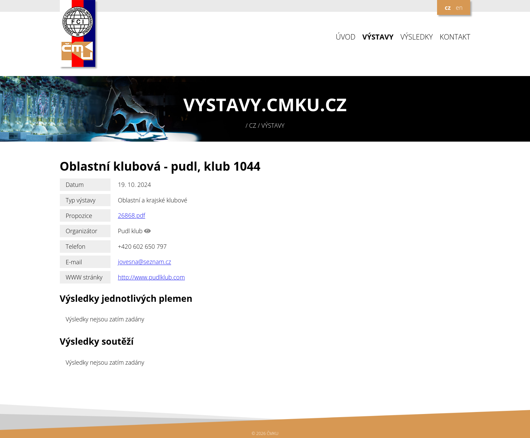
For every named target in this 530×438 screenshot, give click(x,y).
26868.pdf (131, 216)
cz (448, 7)
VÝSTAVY (377, 37)
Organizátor (81, 231)
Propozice (79, 216)
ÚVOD (345, 37)
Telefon (76, 246)
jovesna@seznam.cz (144, 262)
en (459, 7)
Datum (75, 184)
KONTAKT (455, 37)
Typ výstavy (80, 200)
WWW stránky (84, 277)
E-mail (74, 262)
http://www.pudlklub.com (151, 277)
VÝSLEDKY (417, 37)
